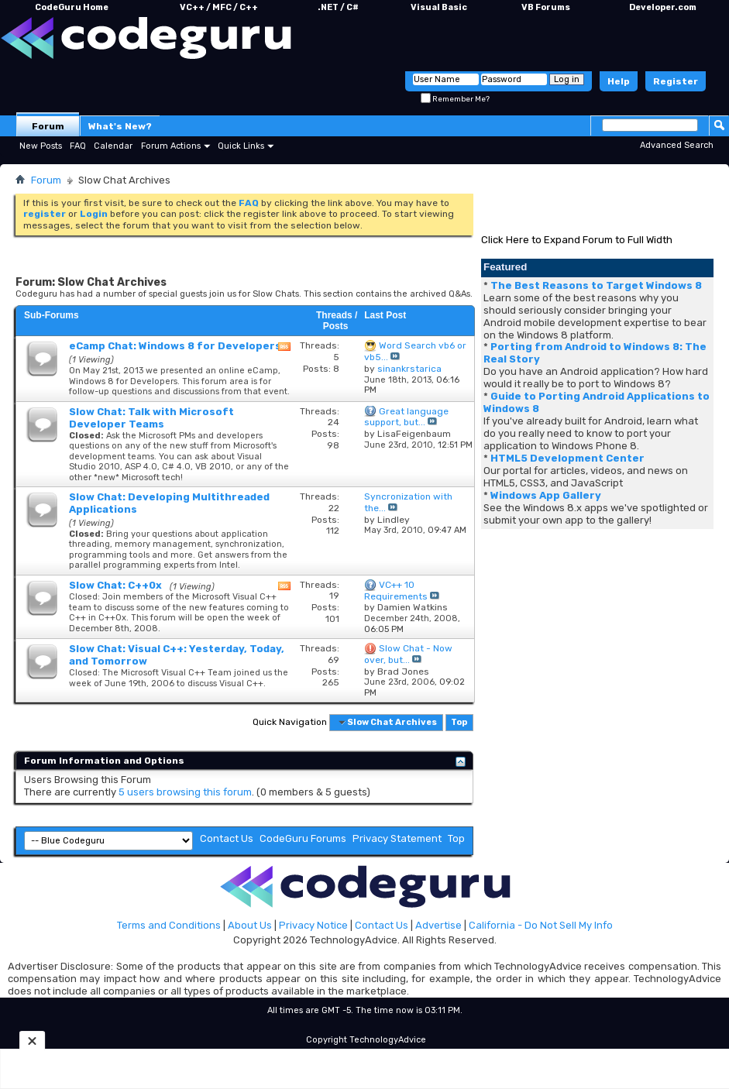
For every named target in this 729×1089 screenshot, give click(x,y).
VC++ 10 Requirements (396, 590)
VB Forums (545, 7)
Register (675, 81)
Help (618, 81)
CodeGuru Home (71, 7)
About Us (250, 925)
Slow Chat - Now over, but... (408, 654)
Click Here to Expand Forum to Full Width (576, 240)
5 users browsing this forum (185, 792)
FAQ (78, 146)
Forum (48, 126)
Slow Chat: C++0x (115, 585)
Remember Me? (455, 99)
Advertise (438, 925)
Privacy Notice (313, 925)
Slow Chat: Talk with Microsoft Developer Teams (151, 418)
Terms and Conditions (169, 925)
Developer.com (662, 7)
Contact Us (226, 838)
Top (459, 722)
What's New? (120, 126)
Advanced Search (677, 145)
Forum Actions (171, 146)
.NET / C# (338, 7)
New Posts (40, 146)
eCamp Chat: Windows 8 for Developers (175, 346)
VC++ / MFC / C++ (219, 7)
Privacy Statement (397, 838)
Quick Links (241, 146)
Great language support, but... (406, 417)
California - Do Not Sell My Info (541, 925)
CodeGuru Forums (303, 838)
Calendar (113, 146)
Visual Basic (439, 7)
